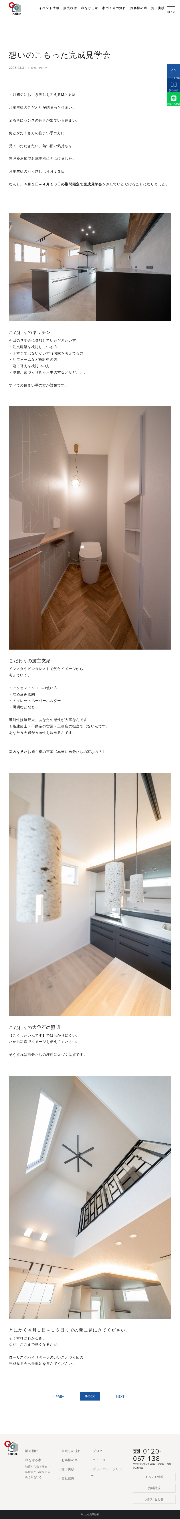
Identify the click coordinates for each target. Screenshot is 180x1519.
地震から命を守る (36, 1466)
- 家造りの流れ (70, 1451)
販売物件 (70, 8)
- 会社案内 (67, 1478)
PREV (60, 1396)
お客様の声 (138, 8)
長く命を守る (33, 1477)
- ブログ (97, 1451)
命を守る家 (89, 8)
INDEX (90, 1396)
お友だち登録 (171, 106)
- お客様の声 (68, 1460)
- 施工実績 (67, 1469)
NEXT (120, 1396)
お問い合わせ (154, 1499)
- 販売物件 (30, 1451)
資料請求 (171, 89)
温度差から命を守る (37, 1472)
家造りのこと (39, 67)
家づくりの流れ (114, 8)
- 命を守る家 (32, 1460)
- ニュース (98, 1460)
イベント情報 (171, 71)
